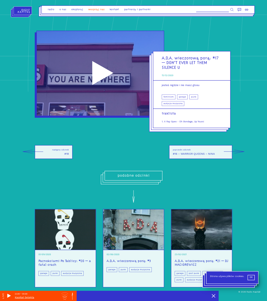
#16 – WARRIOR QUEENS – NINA (202, 152)
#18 (52, 152)
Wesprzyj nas (96, 10)
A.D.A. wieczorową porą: (187, 58)
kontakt (114, 10)
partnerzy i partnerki (137, 10)
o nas (62, 10)
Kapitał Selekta (24, 297)
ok (251, 277)
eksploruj (77, 10)
